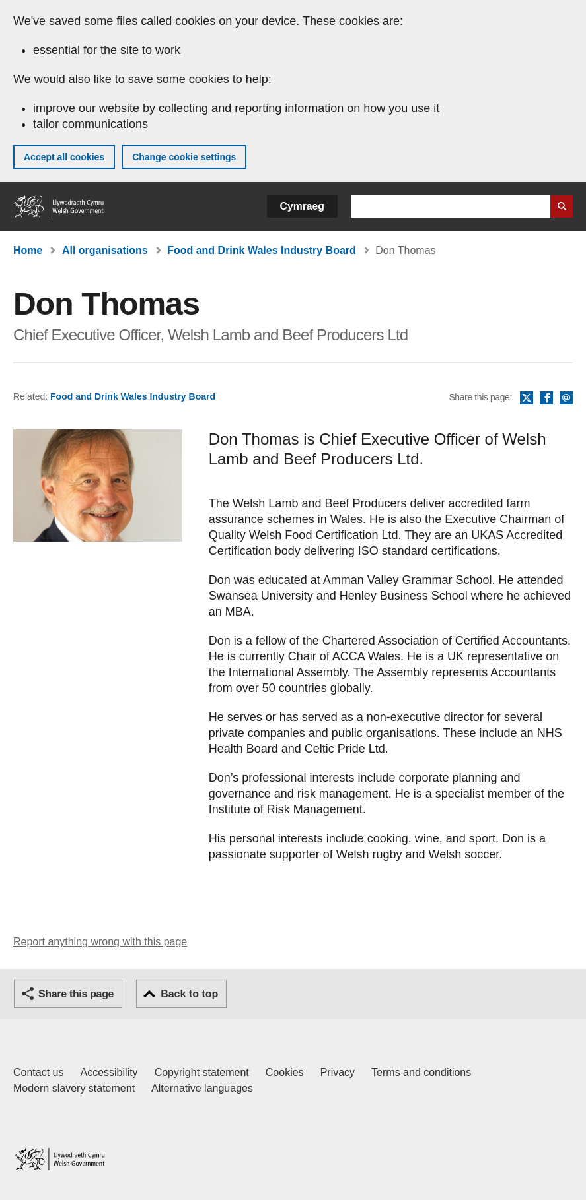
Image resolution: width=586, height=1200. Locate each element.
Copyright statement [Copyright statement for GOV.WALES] (202, 1072)
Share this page (76, 993)
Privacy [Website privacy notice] (337, 1072)
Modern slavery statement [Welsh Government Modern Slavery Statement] (74, 1088)
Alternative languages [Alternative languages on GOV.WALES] (202, 1088)
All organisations (105, 250)
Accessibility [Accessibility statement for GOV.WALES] (108, 1072)
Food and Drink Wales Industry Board (261, 250)
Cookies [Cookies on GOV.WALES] (285, 1072)
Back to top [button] (189, 993)
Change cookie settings (184, 157)
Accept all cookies (64, 157)
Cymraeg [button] (302, 206)
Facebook (546, 398)
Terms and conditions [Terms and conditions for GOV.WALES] (421, 1072)
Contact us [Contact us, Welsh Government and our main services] (38, 1072)
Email (566, 398)
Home (27, 250)
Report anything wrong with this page (100, 941)
